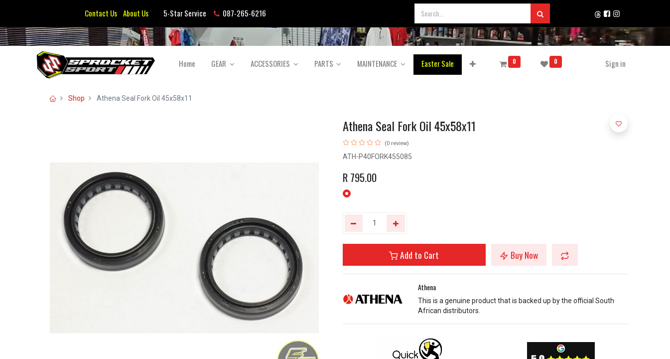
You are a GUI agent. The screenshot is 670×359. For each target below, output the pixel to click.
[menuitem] (192, 63)
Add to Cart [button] (414, 254)
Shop (76, 98)
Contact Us (101, 12)
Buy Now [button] (519, 254)
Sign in (610, 63)
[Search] (540, 13)
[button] (478, 63)
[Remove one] (354, 223)
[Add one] (396, 223)
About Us (134, 12)
